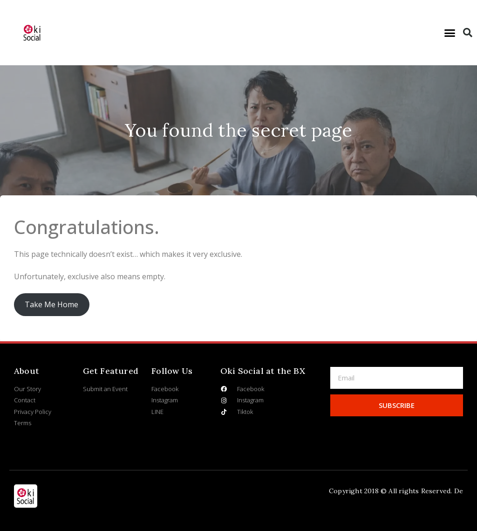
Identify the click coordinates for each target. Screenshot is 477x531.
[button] (450, 32)
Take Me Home (51, 304)
